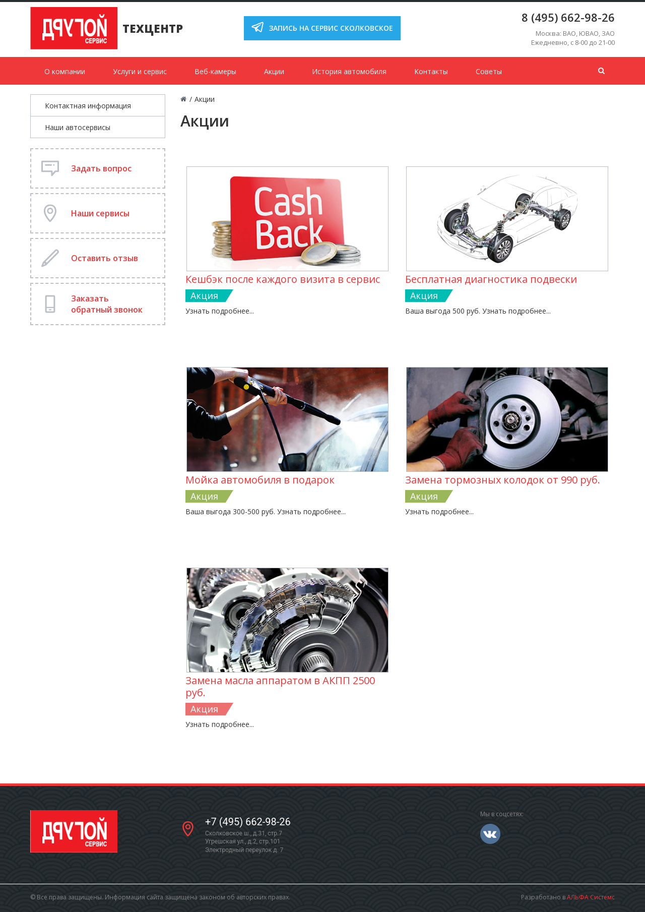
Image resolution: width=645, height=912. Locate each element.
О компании (64, 71)
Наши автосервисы (77, 127)
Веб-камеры (215, 71)
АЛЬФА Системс (591, 897)
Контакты (431, 71)
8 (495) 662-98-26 (568, 17)
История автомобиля (349, 71)
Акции (274, 71)
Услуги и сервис (140, 71)
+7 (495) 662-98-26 (248, 822)
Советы (489, 71)
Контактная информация (88, 105)
